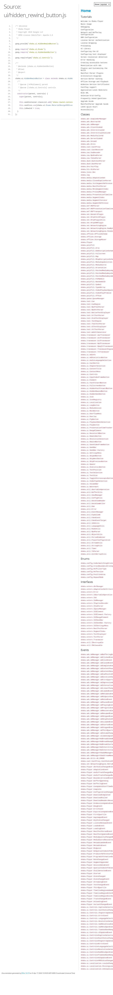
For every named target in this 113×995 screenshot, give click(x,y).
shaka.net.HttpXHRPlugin (92, 223)
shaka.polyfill (88, 245)
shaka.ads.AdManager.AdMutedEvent (96, 699)
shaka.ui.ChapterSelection (93, 366)
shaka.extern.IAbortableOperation (96, 595)
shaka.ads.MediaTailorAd (92, 136)
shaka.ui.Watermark (89, 487)
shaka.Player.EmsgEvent (91, 806)
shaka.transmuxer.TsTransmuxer (95, 352)
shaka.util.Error (88, 509)
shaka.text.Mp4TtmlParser (92, 307)
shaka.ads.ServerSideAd (91, 138)
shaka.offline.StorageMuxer (93, 239)
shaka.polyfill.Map (89, 256)
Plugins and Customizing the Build (94, 69)
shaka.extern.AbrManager (92, 586)
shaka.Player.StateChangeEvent (95, 879)
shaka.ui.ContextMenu (90, 371)
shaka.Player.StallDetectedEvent (96, 871)
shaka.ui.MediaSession (91, 408)
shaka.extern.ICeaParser (92, 606)
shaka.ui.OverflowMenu (91, 414)
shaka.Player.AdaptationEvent (94, 769)
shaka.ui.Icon (87, 397)
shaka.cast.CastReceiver (92, 150)
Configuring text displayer (93, 54)
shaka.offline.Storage (91, 237)
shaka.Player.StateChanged (93, 876)
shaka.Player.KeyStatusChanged (95, 820)
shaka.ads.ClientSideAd (91, 127)
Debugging (85, 27)
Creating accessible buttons (94, 63)
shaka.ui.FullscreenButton (93, 385)
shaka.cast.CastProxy (90, 147)
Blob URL (85, 93)
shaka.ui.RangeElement (91, 430)
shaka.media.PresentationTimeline (96, 195)
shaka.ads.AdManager (90, 124)
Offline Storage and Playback (94, 81)
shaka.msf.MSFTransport (91, 211)
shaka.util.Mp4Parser (90, 531)
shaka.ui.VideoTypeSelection (94, 481)
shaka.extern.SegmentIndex (93, 631)
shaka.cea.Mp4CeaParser (91, 155)
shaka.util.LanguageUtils (92, 526)
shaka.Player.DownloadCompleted (95, 795)
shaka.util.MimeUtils (90, 529)
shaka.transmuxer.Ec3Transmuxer (95, 341)
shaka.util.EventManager (92, 512)
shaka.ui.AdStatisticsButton (94, 357)
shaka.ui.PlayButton (90, 425)
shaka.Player (87, 242)
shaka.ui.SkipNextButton (92, 458)
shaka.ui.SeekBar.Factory (92, 450)
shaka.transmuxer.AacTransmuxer (95, 335)
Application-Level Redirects (94, 90)
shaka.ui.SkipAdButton (91, 456)
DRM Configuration (89, 37)
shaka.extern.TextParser (92, 637)
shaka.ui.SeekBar (88, 447)
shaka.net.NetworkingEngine (93, 225)
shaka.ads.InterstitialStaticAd (95, 133)
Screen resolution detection (94, 57)
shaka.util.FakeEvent (90, 517)
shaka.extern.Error (89, 592)
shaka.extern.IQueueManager (93, 609)
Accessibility (87, 110)
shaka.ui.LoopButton (90, 405)
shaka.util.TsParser (90, 551)
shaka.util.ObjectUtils (91, 534)
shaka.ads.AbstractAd (90, 122)
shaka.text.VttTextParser (92, 329)
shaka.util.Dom (88, 506)
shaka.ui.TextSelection (91, 473)
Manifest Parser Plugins (92, 73)
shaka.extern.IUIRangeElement (94, 617)
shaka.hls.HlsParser (90, 169)
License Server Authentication (95, 40)
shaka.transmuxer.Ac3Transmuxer (95, 338)
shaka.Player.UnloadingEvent (94, 901)
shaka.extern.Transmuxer (92, 640)
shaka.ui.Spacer (88, 464)
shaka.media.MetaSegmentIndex (94, 189)
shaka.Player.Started (90, 873)
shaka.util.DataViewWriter (93, 503)
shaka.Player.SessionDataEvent (95, 865)
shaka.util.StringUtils (91, 546)
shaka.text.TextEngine (91, 321)
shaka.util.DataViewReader (93, 501)
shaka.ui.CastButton (90, 363)
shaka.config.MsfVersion (92, 572)
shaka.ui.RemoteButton (91, 436)
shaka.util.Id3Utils (90, 523)
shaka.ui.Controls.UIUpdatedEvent (96, 932)
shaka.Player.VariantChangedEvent (96, 904)
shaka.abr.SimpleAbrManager (93, 119)
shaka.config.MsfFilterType (93, 569)
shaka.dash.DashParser (91, 164)
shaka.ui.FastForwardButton (93, 383)
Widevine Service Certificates (95, 84)
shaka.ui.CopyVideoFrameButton (95, 377)
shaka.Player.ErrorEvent (92, 809)
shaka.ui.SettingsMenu (91, 453)
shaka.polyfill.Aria (90, 248)
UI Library (86, 49)
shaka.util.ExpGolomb (90, 515)
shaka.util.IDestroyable (92, 642)
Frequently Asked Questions (93, 98)
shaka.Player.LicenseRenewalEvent (96, 823)
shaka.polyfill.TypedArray (93, 287)
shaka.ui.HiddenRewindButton (94, 391)
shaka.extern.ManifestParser (94, 628)
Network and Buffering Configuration (91, 33)
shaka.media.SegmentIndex (92, 197)
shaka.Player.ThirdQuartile (93, 887)
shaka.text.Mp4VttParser (92, 310)
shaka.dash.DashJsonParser (93, 161)
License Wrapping (88, 43)
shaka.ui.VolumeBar (89, 484)
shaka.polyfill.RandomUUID (93, 282)
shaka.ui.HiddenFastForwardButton (96, 388)
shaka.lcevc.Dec (88, 172)
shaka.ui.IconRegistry (91, 400)
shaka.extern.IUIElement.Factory (96, 614)
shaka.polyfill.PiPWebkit (92, 279)
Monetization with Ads (91, 65)
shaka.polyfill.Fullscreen (93, 253)
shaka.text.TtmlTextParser (93, 324)
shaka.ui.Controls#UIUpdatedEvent (96, 958)
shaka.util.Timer (88, 548)
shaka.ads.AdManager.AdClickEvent (96, 660)
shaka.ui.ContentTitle (91, 369)
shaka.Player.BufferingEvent (94, 784)
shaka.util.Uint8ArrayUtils (93, 554)
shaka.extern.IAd (88, 597)
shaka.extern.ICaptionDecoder (94, 603)
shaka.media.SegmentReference (94, 203)
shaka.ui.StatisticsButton (93, 467)
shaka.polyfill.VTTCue (91, 296)
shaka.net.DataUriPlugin (92, 214)
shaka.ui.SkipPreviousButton (94, 461)
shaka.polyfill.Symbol (91, 284)
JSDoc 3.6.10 (25, 973)
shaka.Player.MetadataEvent (93, 845)
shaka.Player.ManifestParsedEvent (96, 831)
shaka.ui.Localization (91, 402)
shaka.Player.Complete (91, 789)
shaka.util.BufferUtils (91, 492)
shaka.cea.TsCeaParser (91, 158)
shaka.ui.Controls (89, 374)
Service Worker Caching (91, 79)
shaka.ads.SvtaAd (88, 141)
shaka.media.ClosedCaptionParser (96, 180)
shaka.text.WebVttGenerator (93, 332)
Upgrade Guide (87, 101)
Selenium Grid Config (90, 96)
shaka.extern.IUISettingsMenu (94, 626)
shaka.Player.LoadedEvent (92, 826)
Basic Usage (86, 24)
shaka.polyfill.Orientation (93, 268)
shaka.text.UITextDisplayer (93, 327)
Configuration (87, 30)
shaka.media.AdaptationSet (93, 178)
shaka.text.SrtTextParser (92, 315)
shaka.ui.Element (88, 380)
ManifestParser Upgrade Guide (94, 104)
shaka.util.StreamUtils (91, 543)
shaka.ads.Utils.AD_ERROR (92, 758)
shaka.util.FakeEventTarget (93, 520)
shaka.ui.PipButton (89, 419)
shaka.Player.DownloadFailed (94, 798)
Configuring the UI (89, 51)
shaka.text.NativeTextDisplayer (95, 312)
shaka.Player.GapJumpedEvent (94, 817)
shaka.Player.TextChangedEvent (95, 885)
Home (86, 10)
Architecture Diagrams (91, 76)
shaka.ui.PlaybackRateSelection (95, 422)
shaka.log (85, 175)
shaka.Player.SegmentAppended (94, 862)
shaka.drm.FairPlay (89, 166)
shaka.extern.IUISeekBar (92, 620)
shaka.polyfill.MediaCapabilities (96, 262)
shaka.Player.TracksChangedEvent (96, 899)
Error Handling (88, 60)
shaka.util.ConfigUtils (91, 498)
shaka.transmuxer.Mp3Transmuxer (95, 343)
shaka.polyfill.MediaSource (93, 265)
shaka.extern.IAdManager (92, 600)
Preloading (86, 46)
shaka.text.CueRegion (90, 304)
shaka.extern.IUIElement (92, 612)
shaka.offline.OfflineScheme (94, 234)
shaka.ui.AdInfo (88, 355)
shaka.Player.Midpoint (91, 848)
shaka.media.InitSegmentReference (96, 183)
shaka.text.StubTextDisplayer (94, 318)
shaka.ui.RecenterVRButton (93, 433)
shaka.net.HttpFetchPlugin (93, 217)
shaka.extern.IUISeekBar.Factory (96, 623)
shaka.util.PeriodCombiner (93, 537)
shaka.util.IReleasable (91, 645)
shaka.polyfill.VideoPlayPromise (96, 293)
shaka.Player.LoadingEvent (93, 828)
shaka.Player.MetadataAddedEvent (96, 842)
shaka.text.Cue (88, 301)
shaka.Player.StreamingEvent (94, 882)
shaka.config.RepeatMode (92, 577)
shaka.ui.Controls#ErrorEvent (94, 944)
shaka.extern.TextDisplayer (93, 634)
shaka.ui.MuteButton (90, 411)
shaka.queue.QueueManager (92, 298)
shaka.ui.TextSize (89, 475)
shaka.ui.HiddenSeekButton (93, 394)
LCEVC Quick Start (89, 107)
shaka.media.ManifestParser (93, 186)
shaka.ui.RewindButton (91, 442)
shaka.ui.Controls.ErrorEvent (94, 916)
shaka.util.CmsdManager (91, 495)
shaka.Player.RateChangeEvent (94, 859)
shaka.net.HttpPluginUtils (93, 220)
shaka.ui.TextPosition (91, 470)
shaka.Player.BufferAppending (94, 781)
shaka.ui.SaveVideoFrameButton (95, 444)
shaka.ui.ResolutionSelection (94, 439)
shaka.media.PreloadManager (93, 192)
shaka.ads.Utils (88, 144)
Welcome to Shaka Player (92, 21)
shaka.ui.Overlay (88, 416)
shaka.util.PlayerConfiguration (95, 540)
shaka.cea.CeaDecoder (90, 152)
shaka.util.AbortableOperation (95, 489)
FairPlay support (88, 87)
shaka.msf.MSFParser (90, 206)
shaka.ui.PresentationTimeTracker (96, 428)
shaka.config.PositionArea (93, 574)
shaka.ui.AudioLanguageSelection (96, 360)
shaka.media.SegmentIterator (94, 200)
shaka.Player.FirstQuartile (93, 814)
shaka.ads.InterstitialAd (92, 130)
